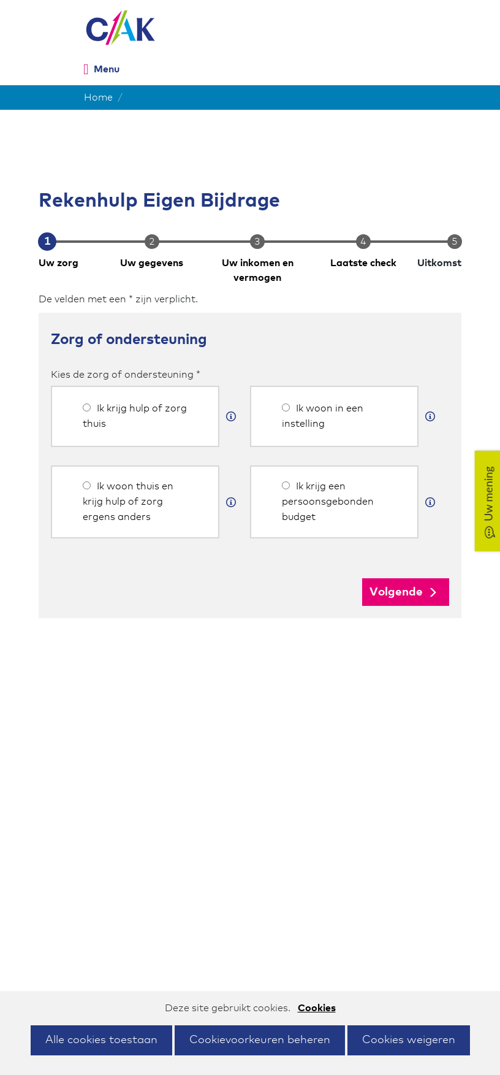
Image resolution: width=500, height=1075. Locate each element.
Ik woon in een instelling (322, 416)
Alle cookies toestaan (101, 1040)
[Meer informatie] (231, 416)
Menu (106, 69)
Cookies (317, 1008)
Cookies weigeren (408, 1040)
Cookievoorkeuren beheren (259, 1040)
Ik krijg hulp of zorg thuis (135, 416)
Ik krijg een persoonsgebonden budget (328, 501)
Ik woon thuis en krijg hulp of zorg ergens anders (128, 501)
